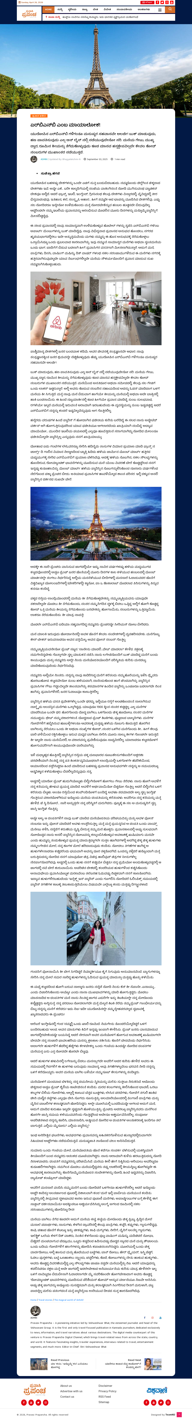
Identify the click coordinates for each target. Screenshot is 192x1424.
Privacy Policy (107, 1391)
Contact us (67, 1397)
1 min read (117, 159)
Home (48, 10)
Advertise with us (71, 1391)
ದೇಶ (95, 10)
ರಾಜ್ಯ (84, 10)
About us (66, 1386)
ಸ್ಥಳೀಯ (72, 10)
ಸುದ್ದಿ (59, 10)
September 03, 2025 (95, 159)
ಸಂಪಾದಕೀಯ (124, 10)
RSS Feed (105, 1397)
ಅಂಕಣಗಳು (144, 10)
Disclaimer (105, 1386)
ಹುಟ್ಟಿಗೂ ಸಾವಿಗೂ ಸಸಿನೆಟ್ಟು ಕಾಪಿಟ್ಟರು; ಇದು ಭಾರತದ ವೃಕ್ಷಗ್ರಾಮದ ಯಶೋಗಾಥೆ (101, 17)
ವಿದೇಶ (107, 10)
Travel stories (45, 1300)
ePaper (147, 2)
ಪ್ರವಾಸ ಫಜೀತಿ (39, 116)
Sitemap (104, 1402)
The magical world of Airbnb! (69, 1300)
